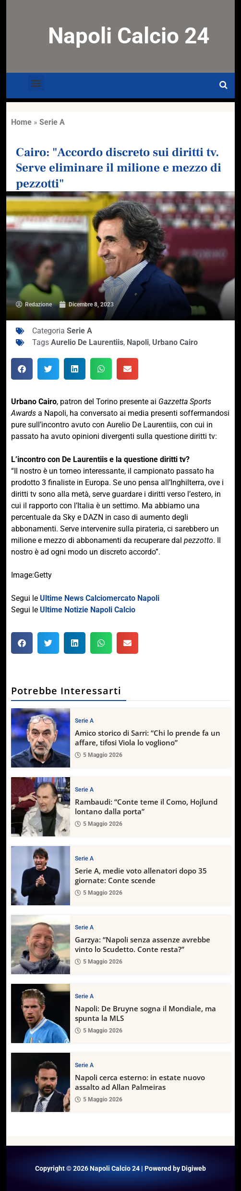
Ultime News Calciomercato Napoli (99, 598)
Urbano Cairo (175, 342)
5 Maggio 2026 (98, 755)
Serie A (52, 122)
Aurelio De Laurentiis (87, 342)
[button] (36, 83)
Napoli (138, 342)
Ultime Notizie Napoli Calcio (87, 609)
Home (21, 122)
